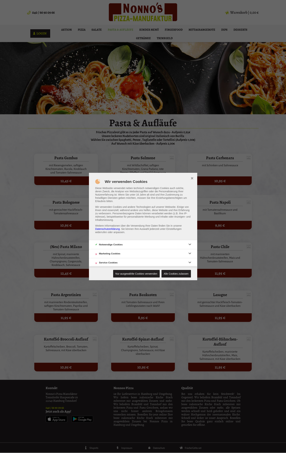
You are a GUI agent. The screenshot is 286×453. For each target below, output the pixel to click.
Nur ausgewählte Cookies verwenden (136, 273)
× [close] (192, 177)
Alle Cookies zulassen (176, 273)
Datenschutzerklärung (107, 228)
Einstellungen (174, 228)
